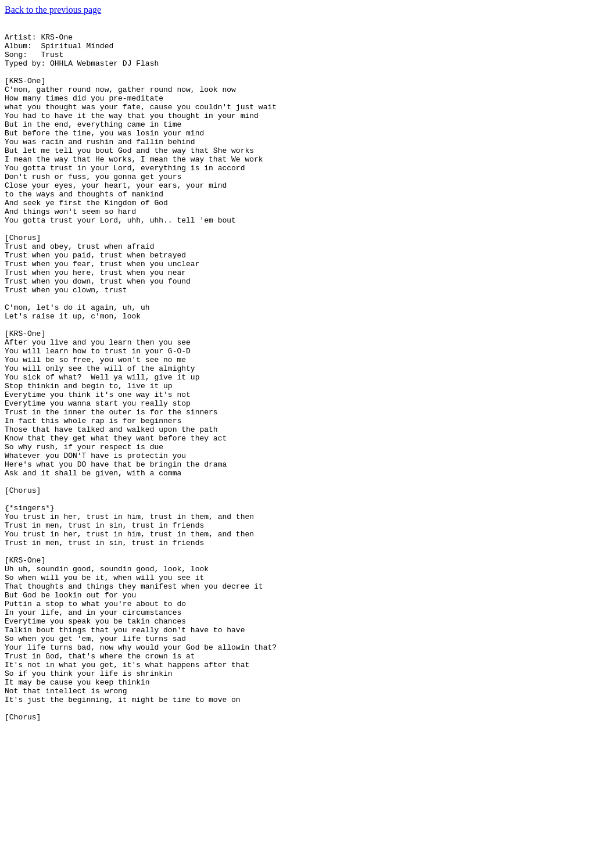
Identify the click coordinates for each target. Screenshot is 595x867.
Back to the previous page (53, 10)
